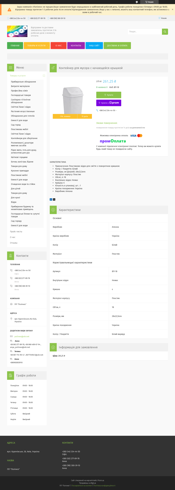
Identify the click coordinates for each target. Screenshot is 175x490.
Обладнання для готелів (23, 116)
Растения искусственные (23, 111)
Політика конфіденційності (104, 486)
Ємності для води (19, 120)
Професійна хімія (19, 91)
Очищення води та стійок (23, 184)
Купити (110, 95)
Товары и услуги (36, 45)
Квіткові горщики (19, 157)
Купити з (110, 103)
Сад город (16, 125)
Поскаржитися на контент (82, 486)
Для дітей (15, 188)
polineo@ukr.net (21, 336)
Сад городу (16, 221)
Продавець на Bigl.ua (87, 483)
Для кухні (15, 197)
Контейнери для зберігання (24, 138)
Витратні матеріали (20, 86)
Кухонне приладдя (20, 171)
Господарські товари (21, 95)
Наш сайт (94, 45)
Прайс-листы (16, 231)
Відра (13, 202)
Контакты (76, 45)
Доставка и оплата (117, 45)
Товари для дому (19, 166)
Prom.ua (101, 480)
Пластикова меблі (19, 129)
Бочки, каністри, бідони (22, 162)
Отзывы (13, 243)
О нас (59, 45)
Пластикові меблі (19, 175)
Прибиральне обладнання (23, 82)
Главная (15, 45)
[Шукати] (165, 32)
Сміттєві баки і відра (21, 107)
